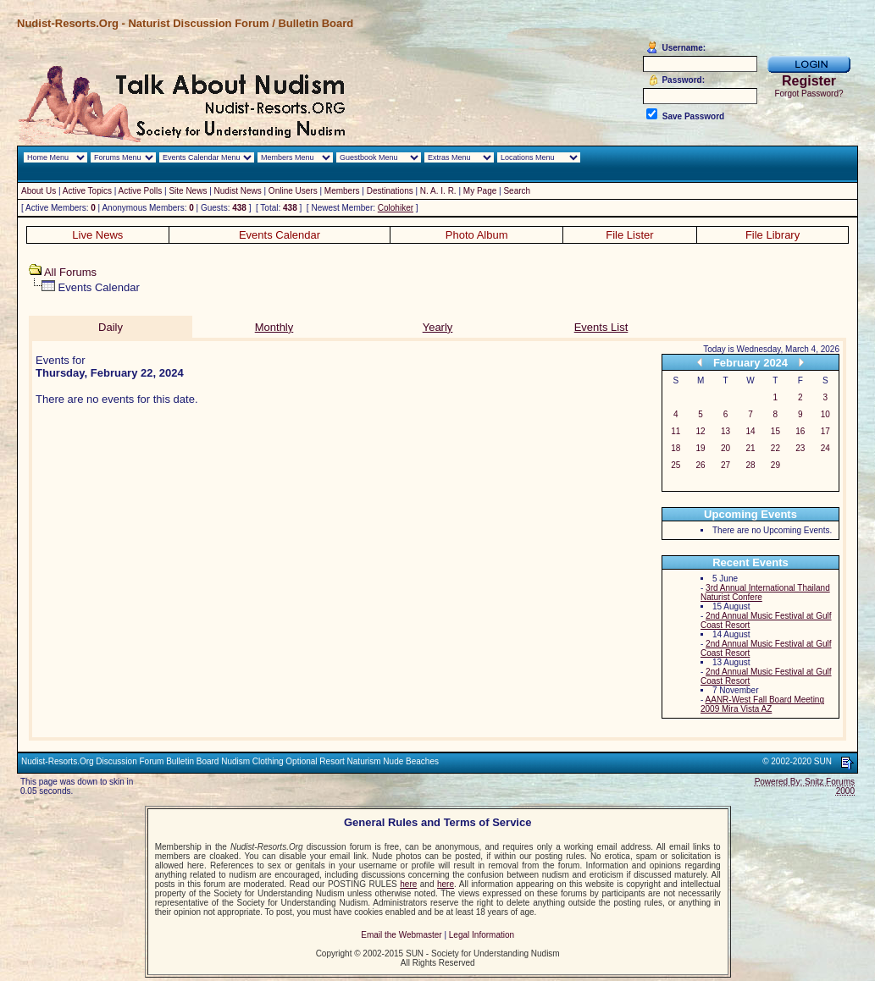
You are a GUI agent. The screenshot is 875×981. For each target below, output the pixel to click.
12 (701, 431)
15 (775, 431)
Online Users (293, 191)
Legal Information (481, 935)
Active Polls (141, 191)
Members (342, 191)
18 (675, 448)
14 (750, 431)
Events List (601, 327)
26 (701, 465)
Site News (188, 191)
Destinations (390, 191)
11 (675, 431)
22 (775, 448)
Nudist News (238, 191)
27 (725, 465)
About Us (38, 191)
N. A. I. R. (438, 191)
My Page (479, 191)
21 (750, 448)
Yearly (438, 327)
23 (800, 448)
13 (725, 431)
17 (825, 431)
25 (675, 465)
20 (725, 448)
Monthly (274, 327)
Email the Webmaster (401, 935)
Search (516, 191)
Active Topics (87, 191)
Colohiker (395, 207)
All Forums (70, 272)
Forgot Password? (808, 93)
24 (825, 448)
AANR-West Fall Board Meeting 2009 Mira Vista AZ (762, 704)
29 (775, 465)
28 (750, 465)
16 (800, 431)
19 (701, 448)
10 (825, 414)
